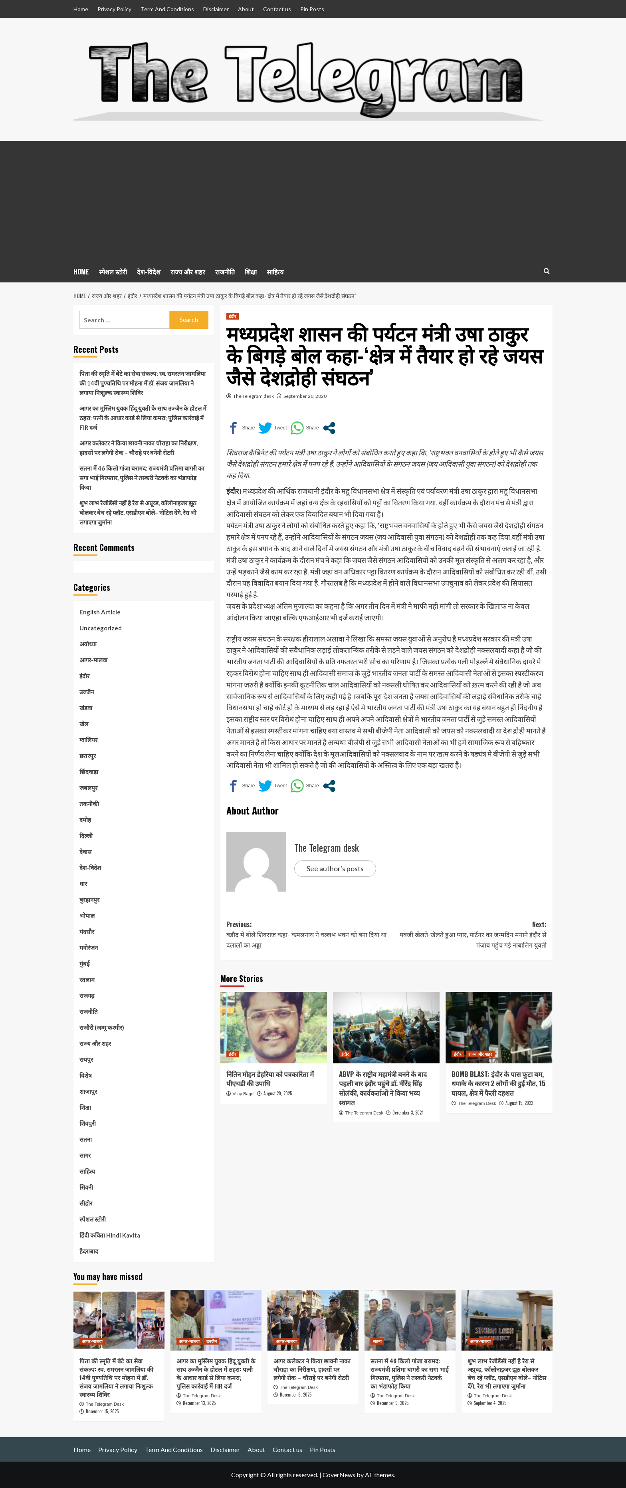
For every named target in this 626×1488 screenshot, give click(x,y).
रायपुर (86, 1059)
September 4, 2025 (490, 1403)
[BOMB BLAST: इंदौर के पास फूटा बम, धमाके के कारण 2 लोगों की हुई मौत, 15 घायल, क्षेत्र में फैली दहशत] (499, 1027)
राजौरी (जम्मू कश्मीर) (101, 1027)
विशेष (85, 1075)
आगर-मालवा (93, 660)
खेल (83, 723)
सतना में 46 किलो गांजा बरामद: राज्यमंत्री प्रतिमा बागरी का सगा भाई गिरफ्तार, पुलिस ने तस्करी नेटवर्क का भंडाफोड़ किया (141, 478)
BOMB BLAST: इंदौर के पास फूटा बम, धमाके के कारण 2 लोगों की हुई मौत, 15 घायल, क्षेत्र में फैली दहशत (498, 1083)
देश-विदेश (148, 271)
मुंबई (84, 963)
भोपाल (87, 915)
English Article (100, 612)
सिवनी (86, 1187)
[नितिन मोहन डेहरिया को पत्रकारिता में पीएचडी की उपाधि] (273, 1027)
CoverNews (339, 1474)
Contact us (277, 9)
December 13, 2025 (199, 1403)
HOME (81, 271)
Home (80, 9)
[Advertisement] (313, 201)
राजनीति (225, 271)
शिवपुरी (87, 1123)
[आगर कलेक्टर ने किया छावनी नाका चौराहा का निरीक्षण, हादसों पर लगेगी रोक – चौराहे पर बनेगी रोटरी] (313, 1320)
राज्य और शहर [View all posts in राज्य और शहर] (480, 1054)
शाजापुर (88, 1091)
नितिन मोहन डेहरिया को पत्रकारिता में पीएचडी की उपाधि (270, 1079)
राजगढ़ (86, 995)
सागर (85, 1155)
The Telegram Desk (364, 1113)
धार (83, 883)
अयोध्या (88, 644)
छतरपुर (87, 755)
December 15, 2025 (102, 1411)
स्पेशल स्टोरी (113, 271)
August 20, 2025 (277, 1093)
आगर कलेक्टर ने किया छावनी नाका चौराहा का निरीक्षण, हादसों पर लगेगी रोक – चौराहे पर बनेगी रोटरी (138, 447)
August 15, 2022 (519, 1103)
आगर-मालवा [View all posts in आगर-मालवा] (92, 1341)
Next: (466, 935)
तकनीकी (89, 803)
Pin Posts (312, 9)
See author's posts (335, 868)
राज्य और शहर (187, 271)
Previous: (306, 935)
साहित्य (275, 271)
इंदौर (84, 675)
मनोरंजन (88, 947)
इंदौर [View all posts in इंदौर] (232, 316)
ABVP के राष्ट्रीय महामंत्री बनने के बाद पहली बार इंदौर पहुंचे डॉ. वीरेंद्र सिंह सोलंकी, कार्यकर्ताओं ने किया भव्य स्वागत (383, 1088)
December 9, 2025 (295, 1394)
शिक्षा (251, 271)
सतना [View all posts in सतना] (377, 1341)
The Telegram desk (253, 396)
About (246, 9)
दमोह (85, 819)
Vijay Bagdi (244, 1093)
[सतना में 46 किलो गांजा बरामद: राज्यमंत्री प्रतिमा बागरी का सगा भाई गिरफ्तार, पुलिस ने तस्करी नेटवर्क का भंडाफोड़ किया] (410, 1320)
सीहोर (85, 1203)
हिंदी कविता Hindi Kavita (109, 1235)
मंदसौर (86, 931)
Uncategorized (100, 628)
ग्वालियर (88, 739)
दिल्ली (86, 835)
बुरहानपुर (89, 899)
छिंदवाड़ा (88, 771)
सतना (85, 1139)
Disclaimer (216, 9)
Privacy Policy (114, 9)
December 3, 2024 (408, 1112)
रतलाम (87, 979)
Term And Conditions (167, 9)
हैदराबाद (88, 1251)
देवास (85, 851)
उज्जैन (86, 691)
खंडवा (85, 707)
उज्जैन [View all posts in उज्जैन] (211, 1341)
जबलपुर (88, 787)
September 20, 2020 (305, 396)
